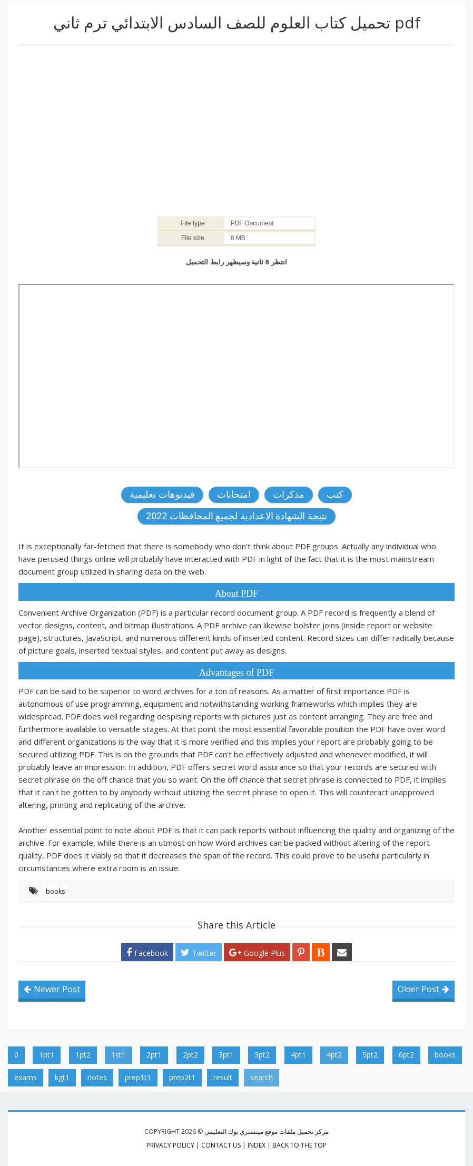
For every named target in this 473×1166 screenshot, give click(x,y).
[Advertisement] (236, 130)
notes (97, 1077)
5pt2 (370, 1055)
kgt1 (62, 1077)
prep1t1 (138, 1077)
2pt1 (154, 1055)
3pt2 (262, 1055)
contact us (221, 1145)
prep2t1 (182, 1077)
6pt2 (406, 1055)
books (55, 891)
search (261, 1077)
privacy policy (170, 1145)
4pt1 (298, 1055)
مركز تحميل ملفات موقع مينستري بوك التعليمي (266, 1131)
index (256, 1145)
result (222, 1077)
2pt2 (190, 1055)
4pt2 (334, 1055)
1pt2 (83, 1055)
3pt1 (226, 1055)
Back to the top (299, 1145)
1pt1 (46, 1055)
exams (25, 1077)
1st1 (118, 1055)
